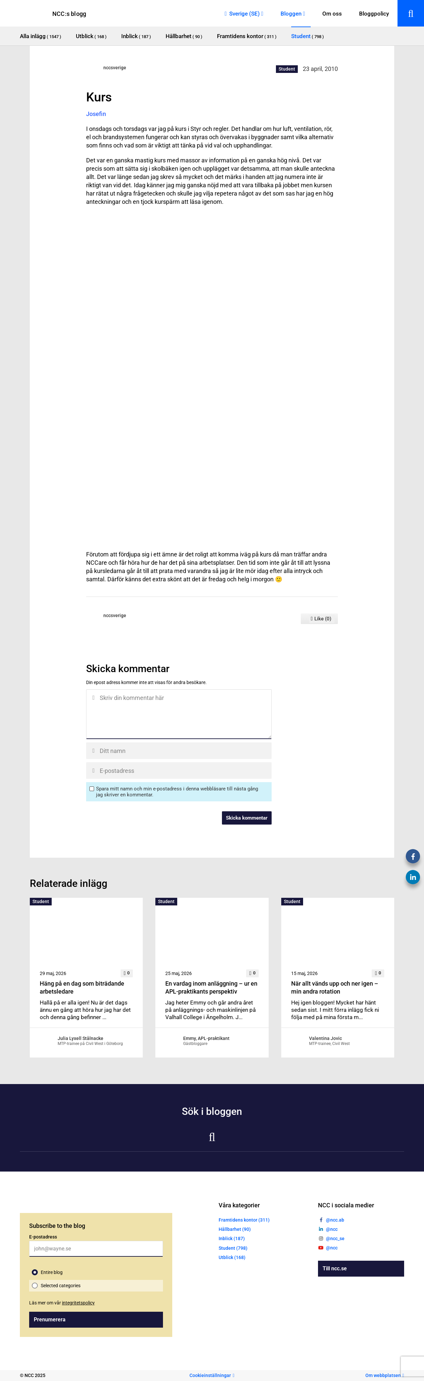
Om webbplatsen (383, 1375)
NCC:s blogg (69, 13)
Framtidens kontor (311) (244, 1220)
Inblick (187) (232, 1238)
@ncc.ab (335, 1220)
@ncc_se (335, 1238)
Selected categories (60, 1285)
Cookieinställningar (210, 1375)
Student (287, 69)
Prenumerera (50, 1319)
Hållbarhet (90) (235, 1229)
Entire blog (52, 1272)
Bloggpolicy (374, 13)
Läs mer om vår (62, 1302)
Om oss (332, 13)
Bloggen (291, 13)
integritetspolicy (78, 1302)
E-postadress (43, 1236)
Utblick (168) (232, 1257)
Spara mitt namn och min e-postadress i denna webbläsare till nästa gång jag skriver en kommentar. (177, 792)
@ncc (332, 1229)
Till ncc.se (335, 1268)
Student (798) (233, 1248)
